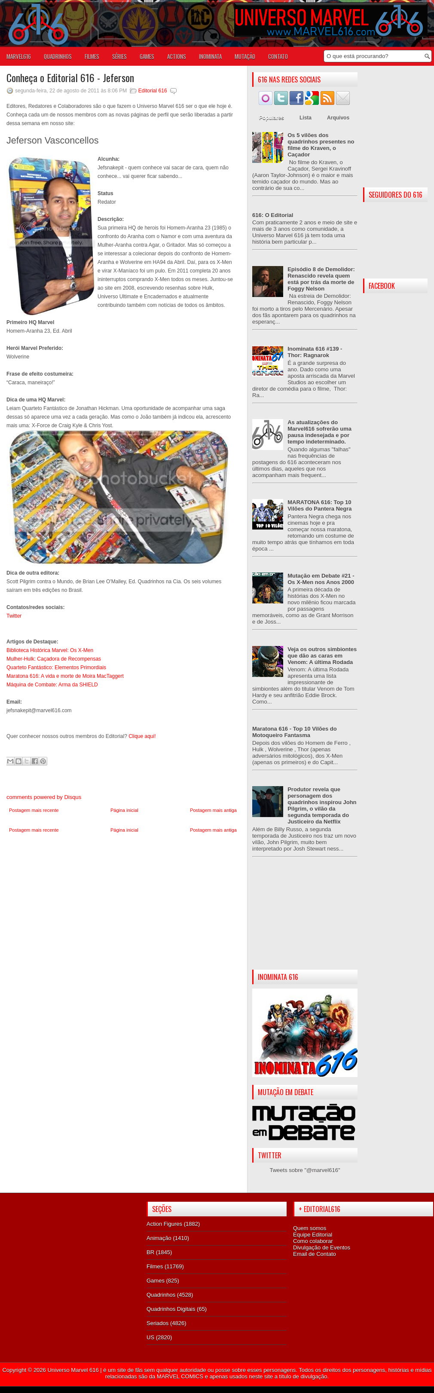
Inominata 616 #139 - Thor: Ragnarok (314, 352)
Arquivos (338, 118)
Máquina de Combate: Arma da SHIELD (52, 685)
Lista (306, 118)
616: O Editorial (272, 215)
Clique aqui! (141, 736)
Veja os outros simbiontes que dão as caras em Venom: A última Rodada (322, 655)
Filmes (155, 1266)
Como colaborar (313, 1241)
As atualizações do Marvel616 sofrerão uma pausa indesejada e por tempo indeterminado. (319, 432)
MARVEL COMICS (180, 1376)
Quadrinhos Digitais (171, 1309)
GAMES (147, 56)
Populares (271, 118)
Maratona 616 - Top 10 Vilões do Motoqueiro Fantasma (294, 732)
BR (150, 1252)
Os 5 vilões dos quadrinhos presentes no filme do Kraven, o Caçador (320, 145)
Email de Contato (314, 1254)
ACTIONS (176, 56)
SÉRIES (119, 56)
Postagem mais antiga (213, 810)
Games (156, 1280)
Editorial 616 (152, 91)
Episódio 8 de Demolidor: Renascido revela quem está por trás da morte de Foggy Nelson (321, 279)
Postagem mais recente (34, 810)
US (150, 1337)
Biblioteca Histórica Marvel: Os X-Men (49, 650)
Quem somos (309, 1228)
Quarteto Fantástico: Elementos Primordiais (56, 667)
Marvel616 (18, 56)
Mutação (245, 56)
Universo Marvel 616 (72, 1370)
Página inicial (124, 810)
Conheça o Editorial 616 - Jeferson (70, 77)
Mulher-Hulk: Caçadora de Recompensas (53, 659)
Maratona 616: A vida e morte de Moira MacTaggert (65, 676)
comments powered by (43, 797)
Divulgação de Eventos (321, 1247)
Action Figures (164, 1224)
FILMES (92, 56)
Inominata (210, 56)
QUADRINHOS (58, 56)
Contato (278, 56)
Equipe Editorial (312, 1234)
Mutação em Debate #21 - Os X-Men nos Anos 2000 (320, 579)
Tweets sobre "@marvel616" (304, 1170)
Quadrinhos (161, 1295)
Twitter (13, 616)
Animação (159, 1238)
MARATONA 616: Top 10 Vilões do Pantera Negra (319, 505)
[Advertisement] (305, 920)
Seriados (157, 1323)
